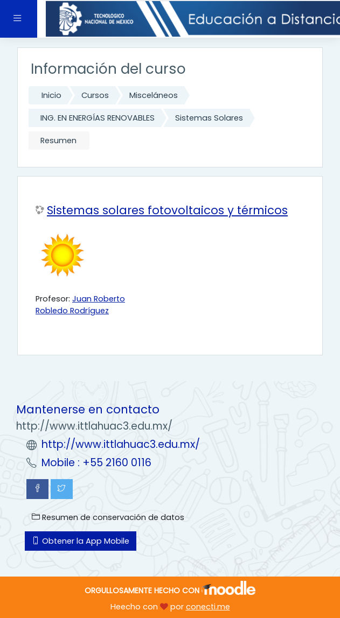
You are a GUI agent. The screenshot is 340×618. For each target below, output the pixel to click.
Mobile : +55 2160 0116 (96, 462)
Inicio (51, 95)
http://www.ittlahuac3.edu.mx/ (120, 444)
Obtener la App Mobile (80, 541)
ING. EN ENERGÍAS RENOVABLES (97, 118)
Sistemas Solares (209, 118)
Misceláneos (153, 95)
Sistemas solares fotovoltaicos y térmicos (167, 210)
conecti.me (208, 606)
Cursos (95, 95)
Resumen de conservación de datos (108, 517)
